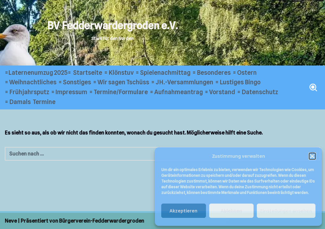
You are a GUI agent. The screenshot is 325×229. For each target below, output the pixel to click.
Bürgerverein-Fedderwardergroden (101, 221)
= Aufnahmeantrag (176, 92)
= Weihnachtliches (30, 82)
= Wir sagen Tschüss (121, 82)
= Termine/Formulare (118, 92)
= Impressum (69, 92)
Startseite (87, 72)
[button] (312, 156)
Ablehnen (231, 211)
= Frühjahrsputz (27, 92)
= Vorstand (220, 92)
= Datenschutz (257, 92)
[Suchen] (313, 87)
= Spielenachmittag (163, 72)
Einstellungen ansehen (286, 211)
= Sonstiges (74, 82)
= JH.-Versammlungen (182, 82)
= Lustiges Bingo (238, 82)
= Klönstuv (119, 72)
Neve (11, 221)
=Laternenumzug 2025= (38, 72)
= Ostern (245, 72)
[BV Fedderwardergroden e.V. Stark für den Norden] (112, 30)
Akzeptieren (183, 211)
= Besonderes (211, 72)
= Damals (18, 102)
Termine (44, 102)
